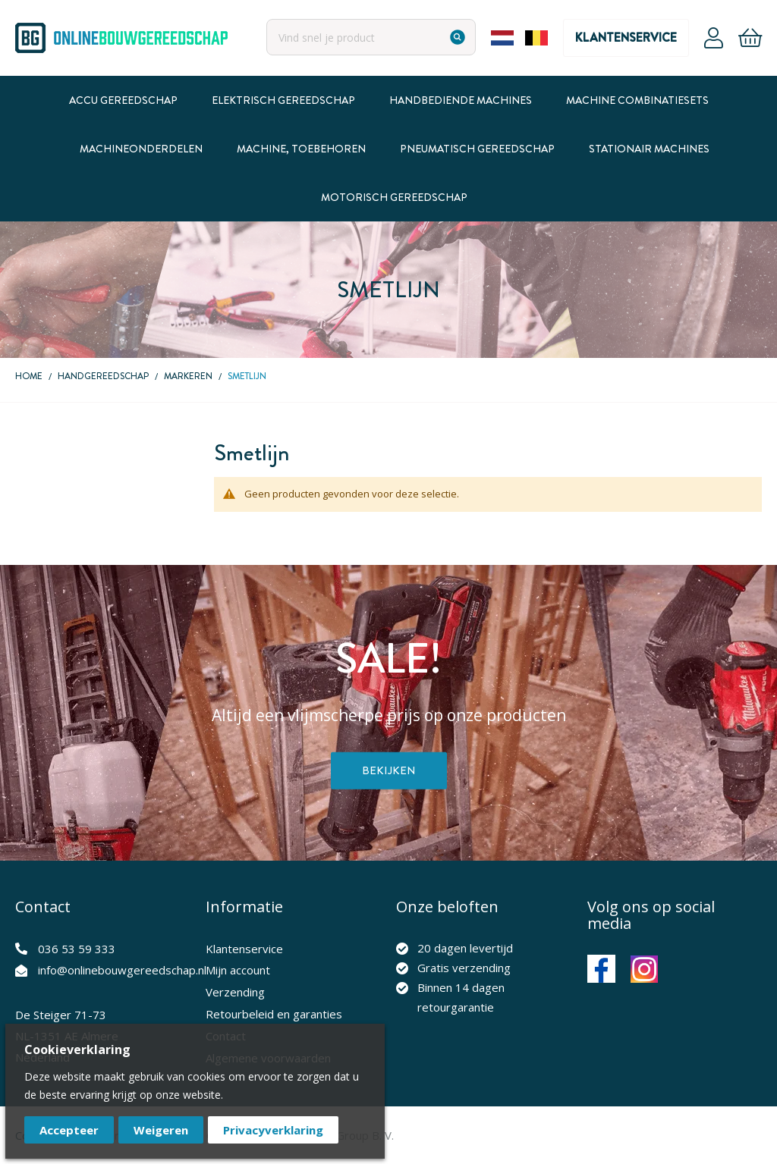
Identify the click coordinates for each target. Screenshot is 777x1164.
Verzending (235, 991)
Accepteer (69, 1129)
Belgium (536, 37)
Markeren (188, 376)
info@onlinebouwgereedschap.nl (122, 969)
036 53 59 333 (76, 948)
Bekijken (389, 770)
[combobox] (371, 37)
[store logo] (121, 38)
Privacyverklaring (273, 1129)
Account (713, 38)
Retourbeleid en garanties (274, 1013)
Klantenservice (626, 37)
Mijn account (238, 969)
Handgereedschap (103, 376)
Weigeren (161, 1129)
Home (28, 376)
